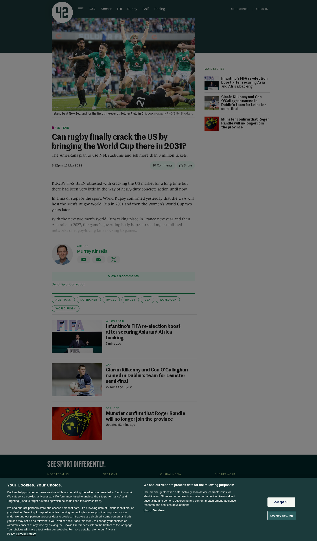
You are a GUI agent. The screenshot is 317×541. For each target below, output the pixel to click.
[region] (158, 509)
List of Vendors (154, 510)
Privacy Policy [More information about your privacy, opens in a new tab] (26, 533)
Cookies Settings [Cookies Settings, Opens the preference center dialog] (282, 515)
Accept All (281, 502)
